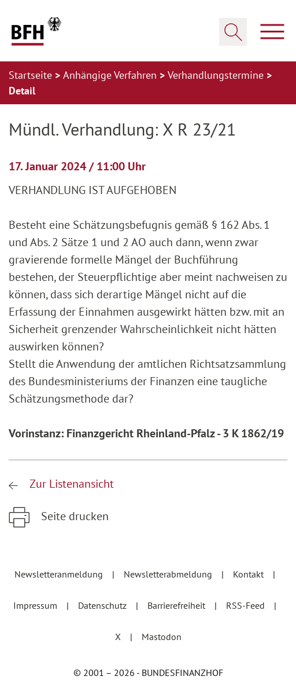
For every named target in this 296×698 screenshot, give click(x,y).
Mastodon (162, 636)
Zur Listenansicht (70, 483)
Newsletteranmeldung (59, 574)
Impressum (36, 605)
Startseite (32, 75)
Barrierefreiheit (177, 605)
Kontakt (249, 574)
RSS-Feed (246, 605)
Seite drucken (73, 516)
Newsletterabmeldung (169, 574)
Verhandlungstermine (217, 75)
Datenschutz (103, 605)
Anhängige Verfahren (111, 75)
